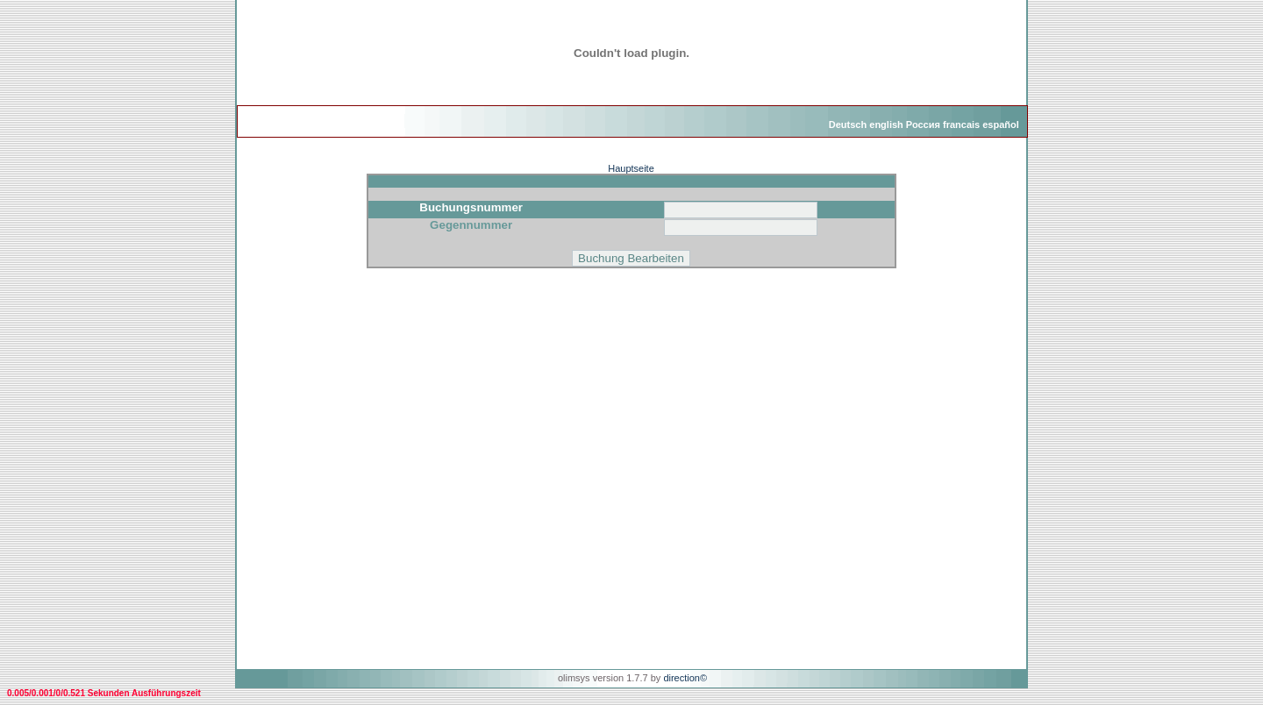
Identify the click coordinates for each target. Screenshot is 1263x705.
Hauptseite (631, 168)
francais (961, 124)
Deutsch (848, 124)
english (886, 124)
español (1000, 124)
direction (681, 678)
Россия (923, 124)
